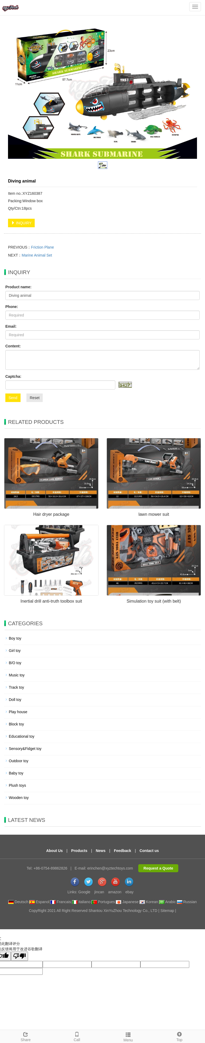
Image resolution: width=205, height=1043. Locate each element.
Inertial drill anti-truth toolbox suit (51, 601)
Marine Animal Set (37, 255)
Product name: (18, 287)
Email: (11, 326)
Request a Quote (158, 868)
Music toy (17, 675)
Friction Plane (42, 247)
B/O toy (15, 663)
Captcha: (13, 376)
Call (76, 1036)
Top (179, 1036)
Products (79, 851)
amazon (114, 892)
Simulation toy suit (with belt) (154, 601)
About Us (54, 851)
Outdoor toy (18, 761)
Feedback (122, 851)
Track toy (16, 687)
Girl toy (15, 650)
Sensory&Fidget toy (25, 748)
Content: (13, 346)
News (101, 851)
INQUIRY (21, 223)
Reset (35, 398)
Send (13, 398)
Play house (18, 712)
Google (84, 892)
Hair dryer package (51, 514)
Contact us (149, 851)
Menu (128, 1036)
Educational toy (21, 736)
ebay (129, 892)
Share (25, 1036)
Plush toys (17, 785)
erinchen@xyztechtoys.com (110, 868)
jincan (99, 892)
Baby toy (16, 773)
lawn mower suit (154, 514)
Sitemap (167, 910)
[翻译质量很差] (19, 956)
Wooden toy (19, 798)
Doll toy (15, 699)
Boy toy (15, 638)
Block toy (16, 724)
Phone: (11, 307)
